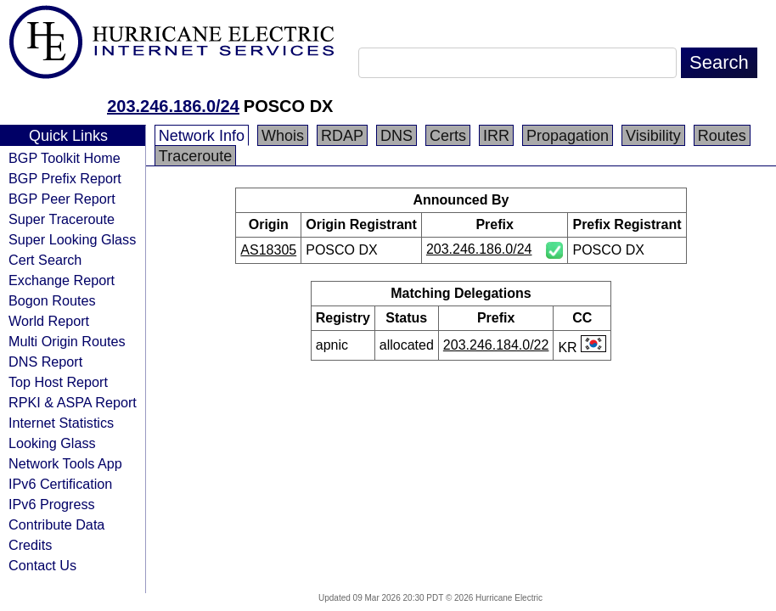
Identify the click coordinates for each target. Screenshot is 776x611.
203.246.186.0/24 (173, 106)
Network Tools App (65, 463)
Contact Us (42, 565)
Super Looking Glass (72, 239)
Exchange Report (61, 280)
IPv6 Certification (60, 483)
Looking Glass (52, 443)
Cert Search (45, 259)
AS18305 (268, 250)
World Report (48, 320)
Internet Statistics (61, 422)
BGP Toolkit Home (64, 157)
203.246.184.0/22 (496, 345)
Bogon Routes (52, 300)
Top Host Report (58, 382)
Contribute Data (56, 524)
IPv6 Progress (51, 504)
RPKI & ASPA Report (72, 402)
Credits (30, 544)
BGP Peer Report (61, 198)
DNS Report (45, 361)
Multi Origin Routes (67, 341)
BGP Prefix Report (64, 178)
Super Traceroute (61, 219)
